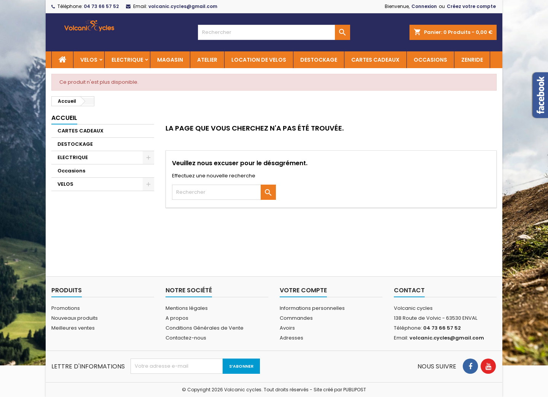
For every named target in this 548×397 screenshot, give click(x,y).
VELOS (88, 60)
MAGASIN (170, 60)
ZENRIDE (472, 60)
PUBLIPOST (354, 389)
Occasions (71, 170)
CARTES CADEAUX (375, 60)
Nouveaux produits (74, 318)
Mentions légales (187, 308)
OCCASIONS (430, 60)
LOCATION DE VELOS (258, 60)
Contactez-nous (186, 337)
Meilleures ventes (73, 328)
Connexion (424, 6)
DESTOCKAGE (318, 60)
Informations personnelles (312, 308)
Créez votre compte (471, 6)
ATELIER (207, 60)
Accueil (64, 117)
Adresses (291, 337)
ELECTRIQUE (127, 60)
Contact (409, 290)
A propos (177, 318)
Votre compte (303, 290)
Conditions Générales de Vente (205, 328)
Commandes (296, 318)
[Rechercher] (274, 32)
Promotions (65, 308)
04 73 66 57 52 (101, 6)
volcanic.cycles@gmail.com (182, 6)
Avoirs (287, 328)
